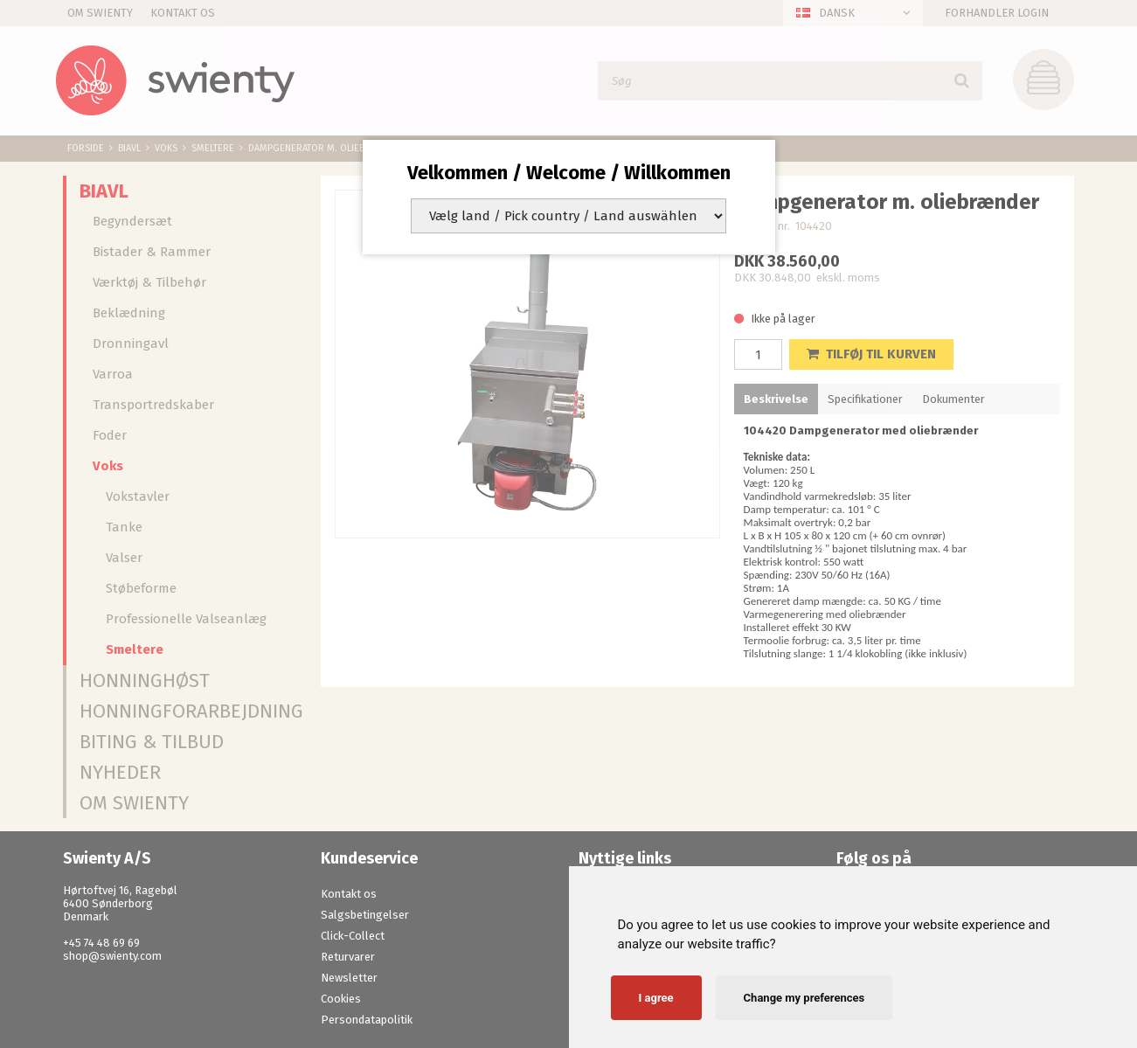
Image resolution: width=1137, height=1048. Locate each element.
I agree (656, 997)
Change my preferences (804, 997)
